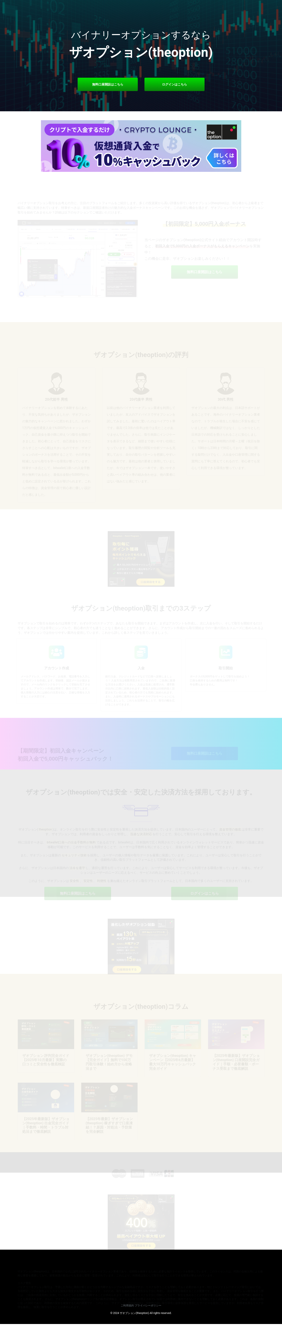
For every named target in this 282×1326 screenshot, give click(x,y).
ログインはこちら (174, 84)
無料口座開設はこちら (107, 84)
